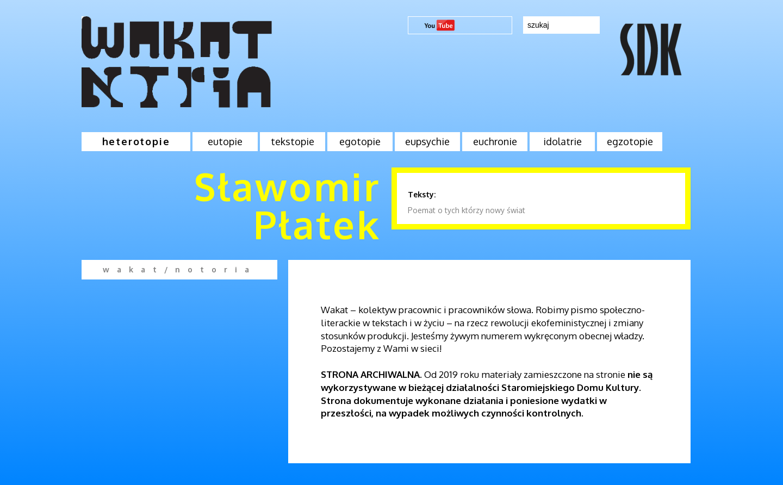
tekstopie (292, 141)
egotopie (360, 141)
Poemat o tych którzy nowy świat (466, 210)
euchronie (495, 141)
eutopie (225, 141)
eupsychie (427, 141)
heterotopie (136, 141)
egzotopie (630, 141)
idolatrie (562, 141)
